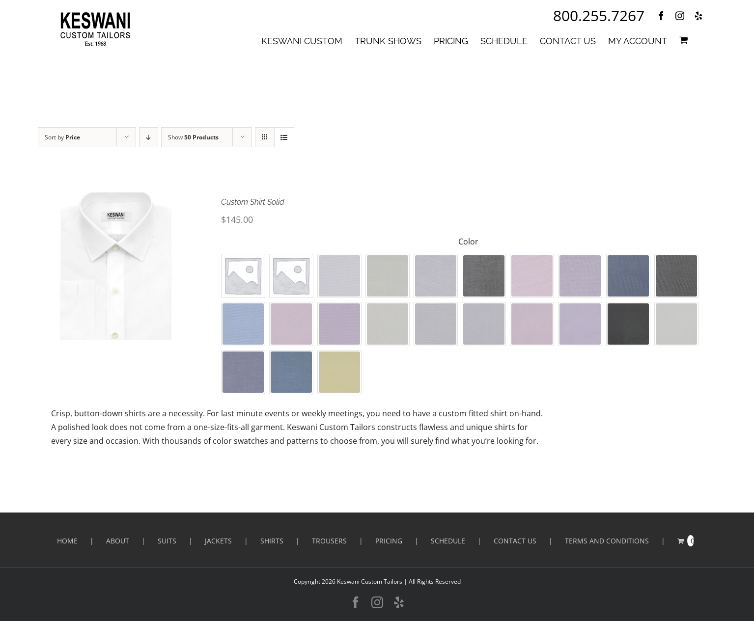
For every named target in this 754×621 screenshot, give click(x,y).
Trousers (329, 540)
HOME (67, 540)
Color (468, 241)
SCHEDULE (448, 540)
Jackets (218, 540)
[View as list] (284, 137)
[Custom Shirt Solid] (116, 266)
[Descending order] (148, 137)
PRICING (388, 540)
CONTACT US (515, 540)
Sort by (62, 137)
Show (193, 137)
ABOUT (117, 540)
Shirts (271, 540)
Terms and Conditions (607, 540)
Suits (167, 540)
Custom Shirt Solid (252, 202)
